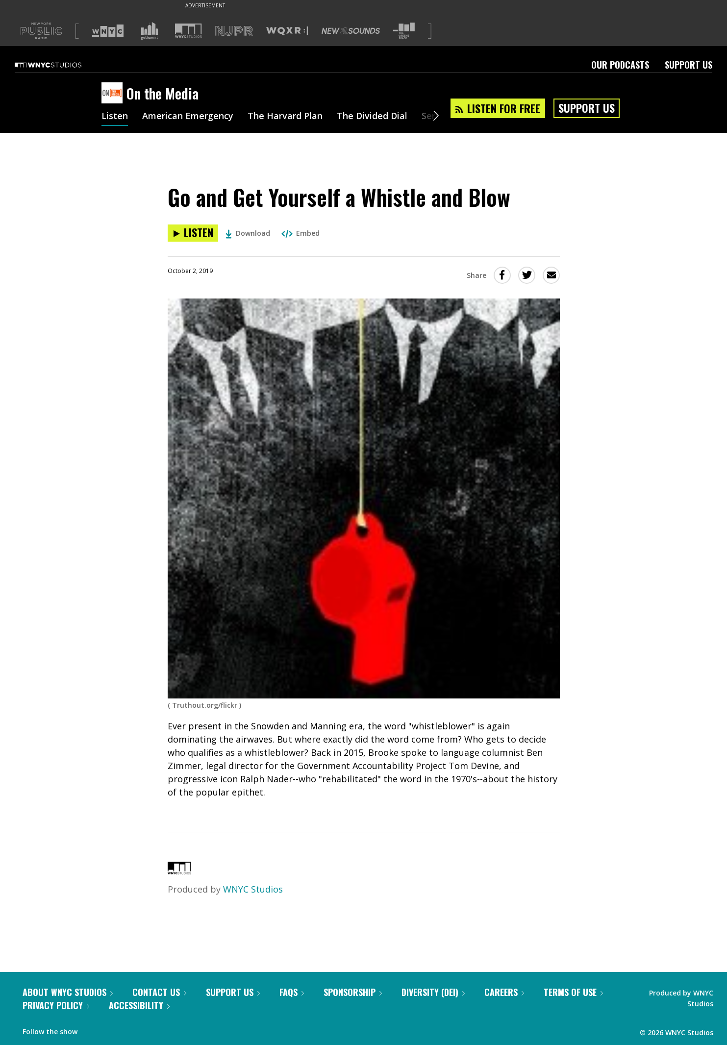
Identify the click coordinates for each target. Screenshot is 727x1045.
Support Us (688, 64)
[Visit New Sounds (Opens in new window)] (351, 30)
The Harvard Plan (285, 116)
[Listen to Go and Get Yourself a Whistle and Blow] (193, 233)
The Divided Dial (372, 116)
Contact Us (159, 992)
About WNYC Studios (68, 992)
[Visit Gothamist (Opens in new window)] (149, 31)
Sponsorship (353, 992)
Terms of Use (573, 992)
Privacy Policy (56, 1005)
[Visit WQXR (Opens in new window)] (287, 31)
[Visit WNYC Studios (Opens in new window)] (188, 31)
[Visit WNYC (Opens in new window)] (108, 31)
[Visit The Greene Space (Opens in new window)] (404, 31)
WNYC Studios (253, 889)
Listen (114, 116)
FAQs (291, 992)
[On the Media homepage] (113, 93)
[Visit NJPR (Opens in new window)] (234, 31)
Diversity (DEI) (433, 992)
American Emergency (187, 116)
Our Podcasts (620, 64)
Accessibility (139, 1005)
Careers (504, 992)
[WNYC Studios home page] (60, 64)
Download (248, 233)
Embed (300, 233)
